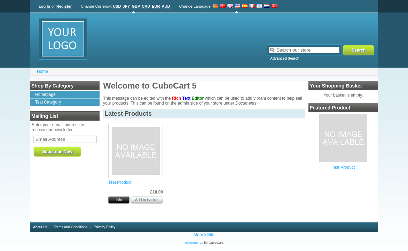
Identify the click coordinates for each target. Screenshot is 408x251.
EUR (156, 6)
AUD (166, 6)
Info (119, 200)
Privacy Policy (104, 227)
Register (64, 6)
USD (117, 6)
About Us (40, 227)
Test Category (48, 102)
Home (42, 71)
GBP (136, 6)
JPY (126, 6)
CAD (146, 6)
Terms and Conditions (70, 227)
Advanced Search (284, 58)
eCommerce (194, 242)
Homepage (45, 94)
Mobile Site (204, 234)
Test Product (343, 167)
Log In (44, 6)
